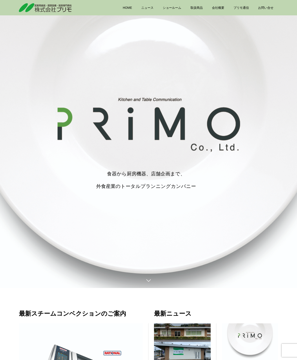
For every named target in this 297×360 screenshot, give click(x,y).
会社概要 (218, 7)
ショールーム (172, 7)
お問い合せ (265, 7)
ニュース (147, 7)
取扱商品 (196, 7)
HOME (127, 7)
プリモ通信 (241, 7)
